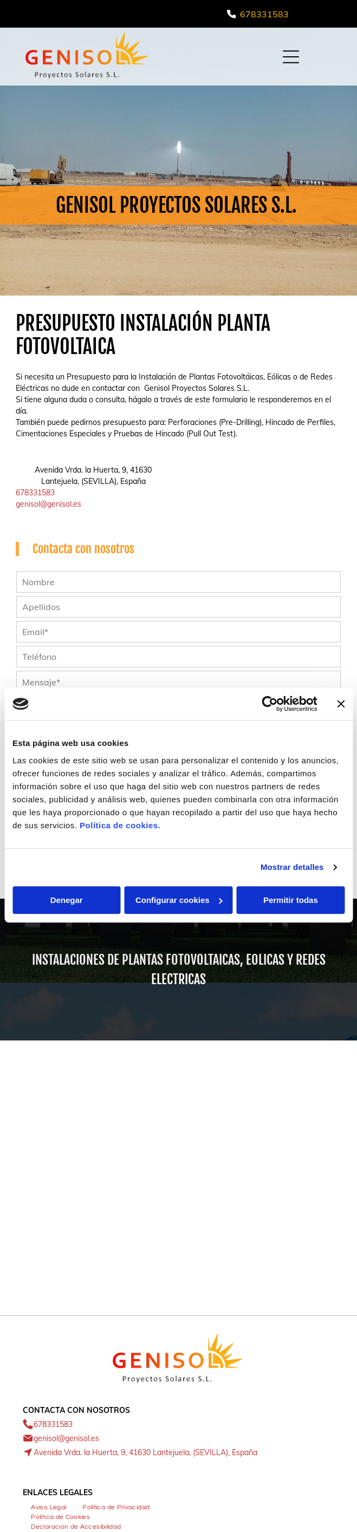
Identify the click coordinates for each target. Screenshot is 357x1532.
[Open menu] (291, 57)
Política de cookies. (120, 825)
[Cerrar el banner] (341, 704)
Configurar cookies (179, 900)
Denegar (66, 900)
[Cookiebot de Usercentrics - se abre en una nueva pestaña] (269, 704)
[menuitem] (48, 1506)
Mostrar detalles (292, 867)
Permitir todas (290, 900)
